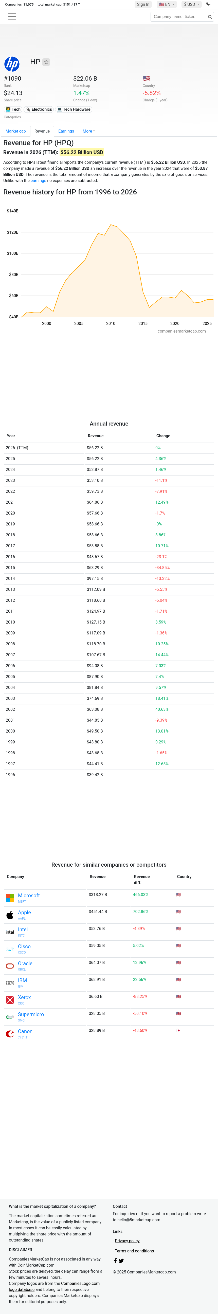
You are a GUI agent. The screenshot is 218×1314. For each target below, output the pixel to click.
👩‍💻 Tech (13, 109)
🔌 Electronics (39, 109)
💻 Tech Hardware (73, 109)
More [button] (87, 131)
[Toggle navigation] (12, 16)
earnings (38, 180)
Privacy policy (127, 1240)
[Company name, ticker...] (182, 17)
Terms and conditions (134, 1251)
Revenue (42, 131)
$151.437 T (71, 4)
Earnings (66, 131)
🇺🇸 (165, 4)
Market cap (16, 131)
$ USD (190, 4)
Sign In (143, 4)
